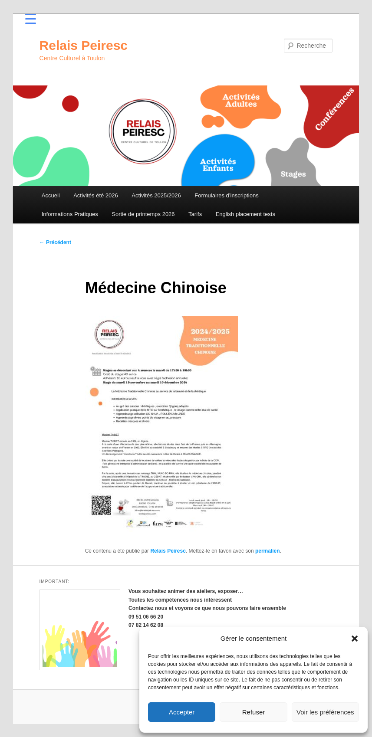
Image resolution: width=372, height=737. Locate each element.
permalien (267, 551)
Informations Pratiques (70, 214)
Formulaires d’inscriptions (226, 195)
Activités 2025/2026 (156, 195)
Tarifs (195, 214)
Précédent (55, 242)
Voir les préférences (325, 712)
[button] (354, 638)
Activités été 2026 (95, 195)
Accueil (51, 195)
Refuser (253, 712)
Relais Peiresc (84, 45)
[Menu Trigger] (31, 18)
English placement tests (245, 214)
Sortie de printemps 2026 (143, 214)
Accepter (181, 712)
